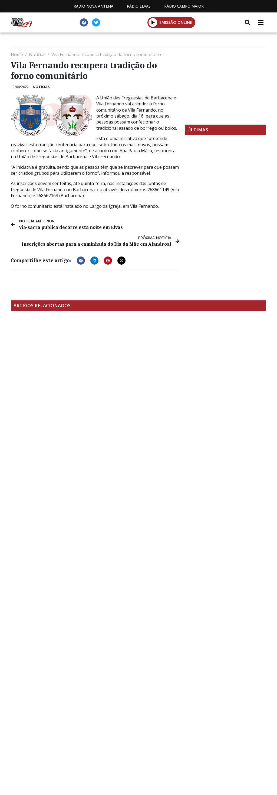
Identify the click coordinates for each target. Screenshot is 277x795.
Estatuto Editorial (49, 740)
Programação (99, 740)
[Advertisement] (225, 85)
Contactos (142, 740)
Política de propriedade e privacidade (209, 740)
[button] (81, 260)
